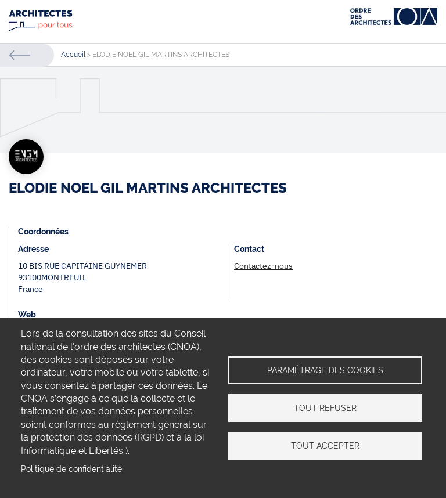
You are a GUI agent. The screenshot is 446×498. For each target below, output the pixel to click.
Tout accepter (325, 445)
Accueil (73, 54)
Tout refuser (325, 408)
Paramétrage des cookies (325, 370)
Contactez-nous (263, 266)
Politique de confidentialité (71, 469)
